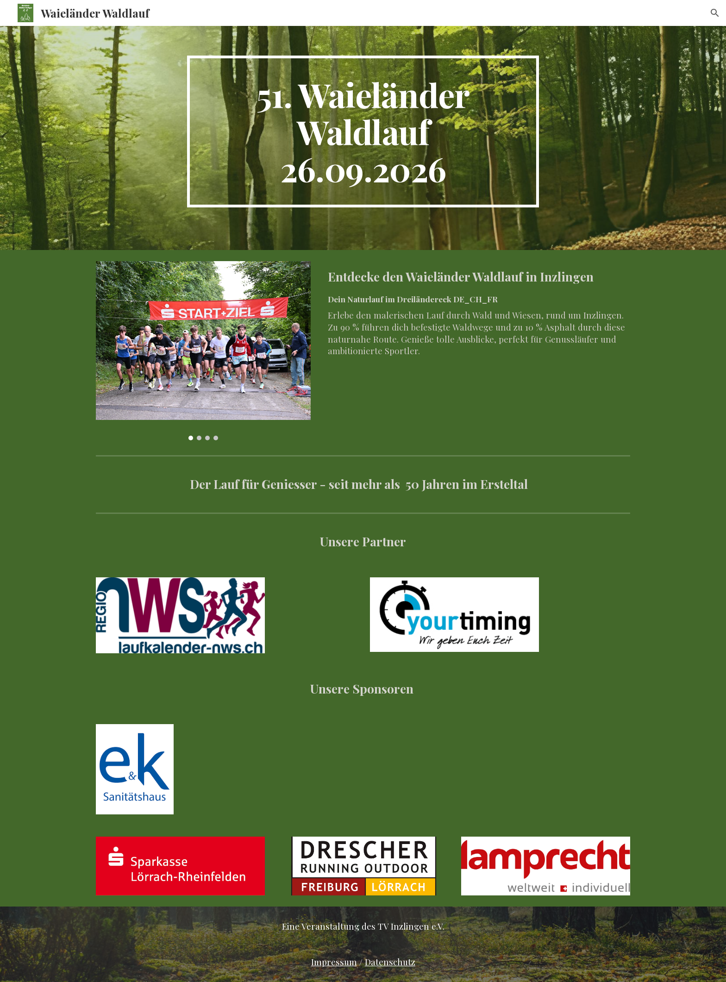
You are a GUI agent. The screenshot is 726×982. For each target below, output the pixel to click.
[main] (363, 131)
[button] (715, 13)
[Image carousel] (203, 350)
